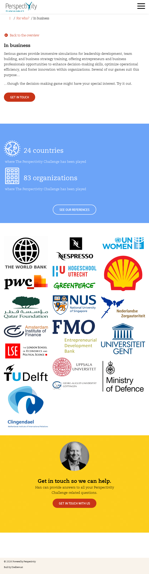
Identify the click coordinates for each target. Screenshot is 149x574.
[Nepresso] (75, 248)
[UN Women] (123, 243)
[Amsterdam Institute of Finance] (26, 331)
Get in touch (19, 97)
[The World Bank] (26, 253)
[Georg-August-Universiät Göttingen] (75, 385)
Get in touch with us (74, 503)
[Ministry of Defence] (123, 376)
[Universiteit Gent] (123, 338)
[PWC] (26, 282)
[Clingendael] (26, 406)
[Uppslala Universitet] (75, 367)
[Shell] (123, 273)
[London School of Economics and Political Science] (26, 350)
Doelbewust (17, 567)
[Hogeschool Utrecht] (75, 271)
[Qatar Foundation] (26, 307)
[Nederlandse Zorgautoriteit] (123, 307)
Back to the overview (21, 35)
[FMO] (75, 336)
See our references (74, 210)
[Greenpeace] (75, 285)
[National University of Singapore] (75, 305)
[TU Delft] (26, 372)
